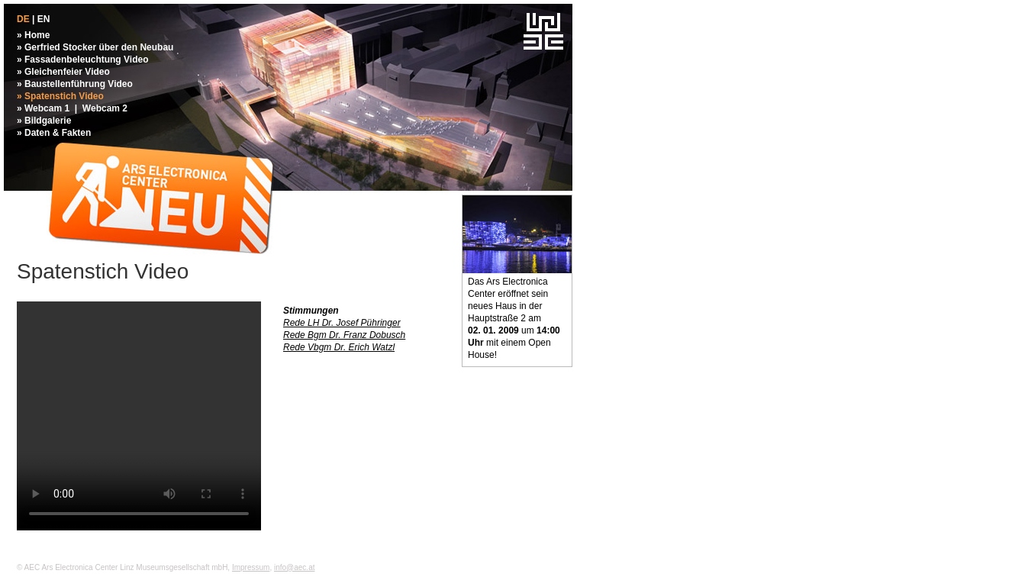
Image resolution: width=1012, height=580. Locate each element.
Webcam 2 (104, 108)
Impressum (250, 567)
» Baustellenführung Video (75, 84)
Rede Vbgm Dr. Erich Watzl (339, 347)
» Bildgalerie (44, 120)
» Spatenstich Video (60, 96)
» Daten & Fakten (54, 132)
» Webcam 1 (43, 108)
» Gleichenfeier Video (63, 71)
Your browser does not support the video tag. (139, 415)
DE (23, 19)
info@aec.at (294, 567)
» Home (33, 35)
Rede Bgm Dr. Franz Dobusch (344, 335)
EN (43, 19)
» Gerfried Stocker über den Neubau (95, 47)
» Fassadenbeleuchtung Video (83, 59)
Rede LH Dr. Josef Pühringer (342, 322)
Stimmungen (311, 310)
